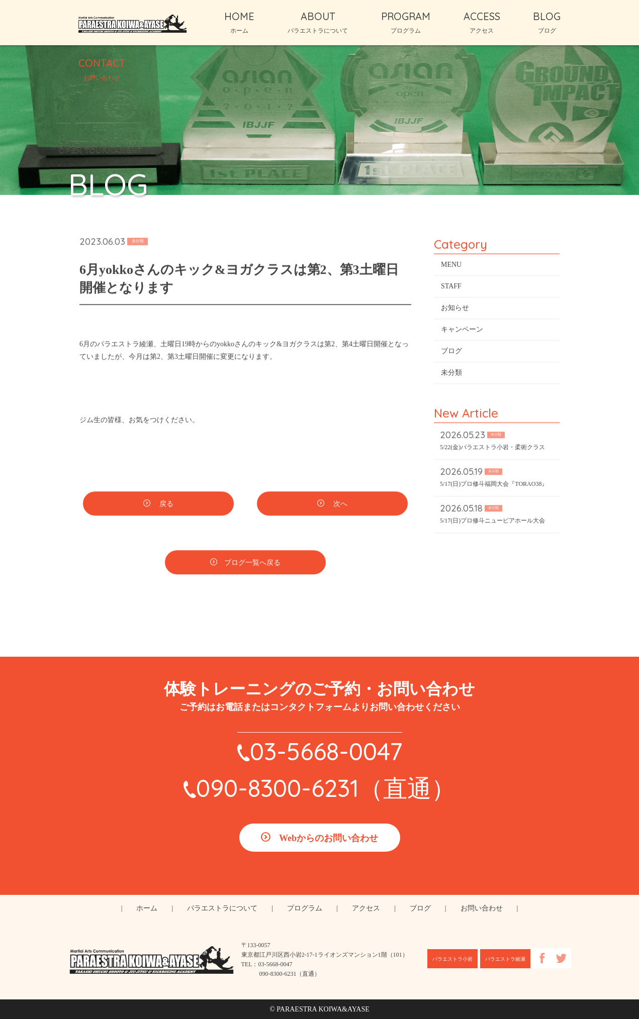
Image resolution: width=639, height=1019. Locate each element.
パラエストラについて (222, 908)
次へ (339, 505)
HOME (239, 22)
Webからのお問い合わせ (328, 838)
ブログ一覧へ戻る (252, 564)
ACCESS (482, 22)
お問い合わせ (482, 908)
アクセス (366, 908)
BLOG (547, 22)
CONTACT (101, 69)
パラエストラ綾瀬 (505, 959)
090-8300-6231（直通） (325, 788)
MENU (451, 266)
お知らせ (455, 309)
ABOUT (318, 22)
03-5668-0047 (326, 751)
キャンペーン (462, 331)
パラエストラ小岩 (452, 959)
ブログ (451, 352)
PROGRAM (405, 22)
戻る (165, 505)
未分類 (451, 374)
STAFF (451, 287)
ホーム (146, 908)
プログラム (304, 908)
